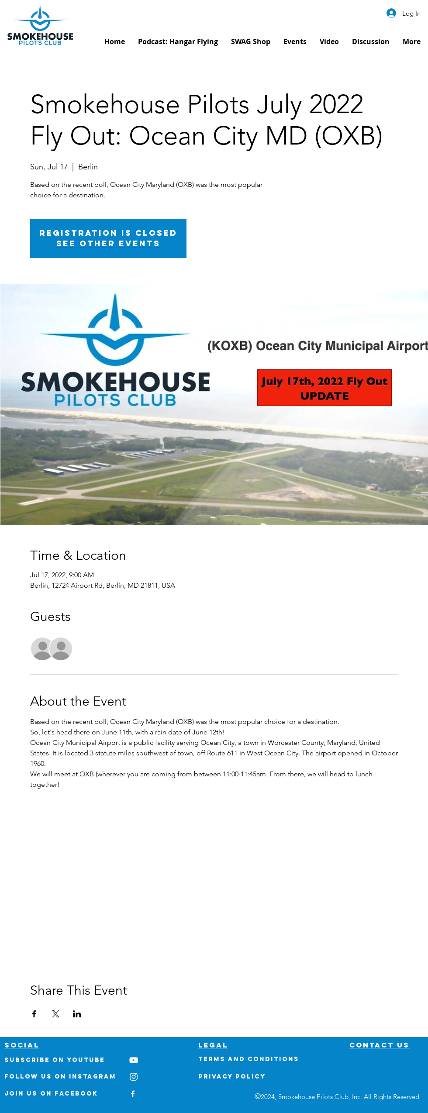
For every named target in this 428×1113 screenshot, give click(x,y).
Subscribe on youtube (54, 1060)
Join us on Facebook (51, 1093)
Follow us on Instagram (60, 1076)
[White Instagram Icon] (133, 1077)
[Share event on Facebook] (34, 1013)
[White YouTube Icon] (133, 1060)
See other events (108, 243)
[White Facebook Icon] (132, 1093)
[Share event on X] (56, 1013)
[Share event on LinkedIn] (77, 1013)
